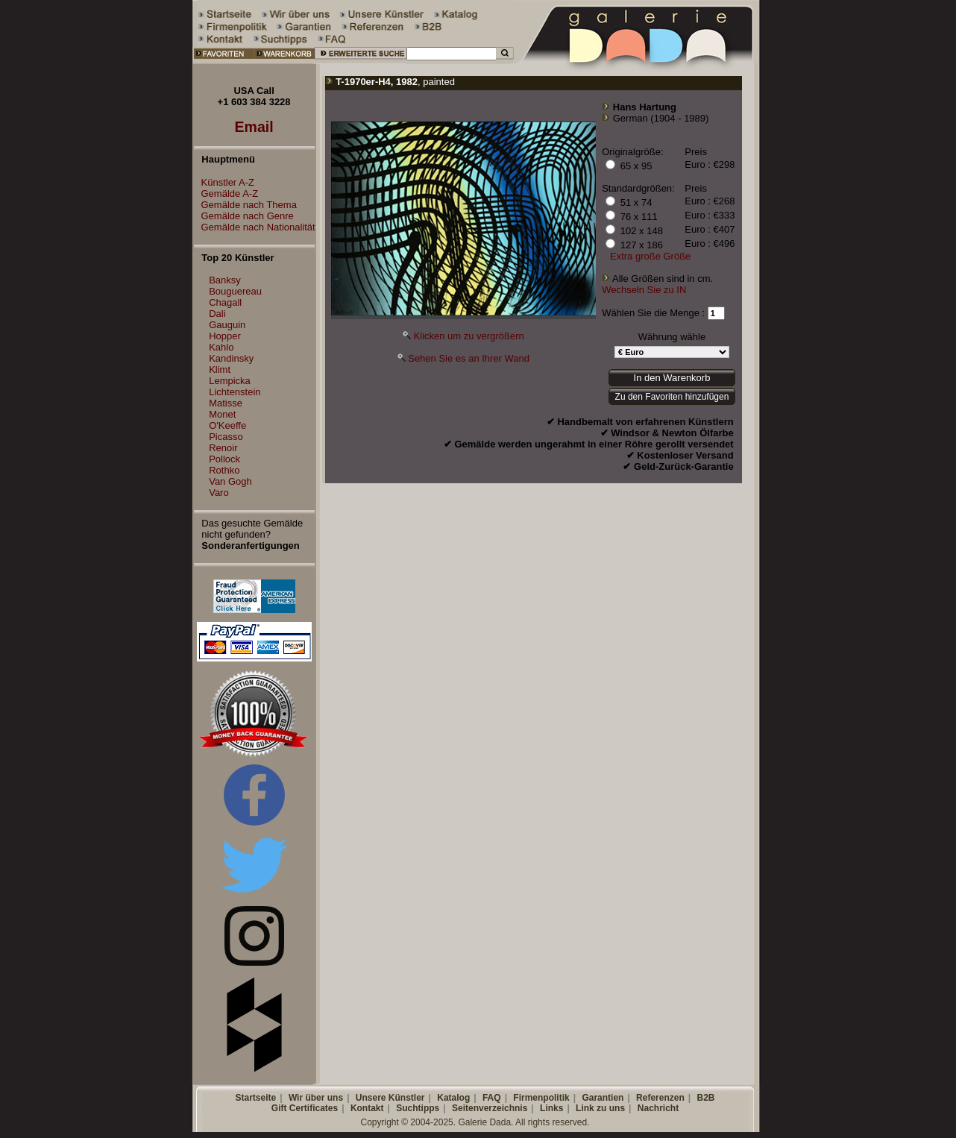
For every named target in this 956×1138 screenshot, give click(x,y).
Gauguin (227, 324)
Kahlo (221, 347)
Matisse (225, 403)
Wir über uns (316, 1098)
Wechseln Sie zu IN (644, 289)
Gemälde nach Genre (244, 215)
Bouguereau (235, 291)
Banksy (225, 280)
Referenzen (660, 1098)
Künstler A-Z (224, 182)
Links (551, 1108)
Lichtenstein (234, 391)
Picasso (226, 436)
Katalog (453, 1098)
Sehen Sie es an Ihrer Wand (468, 358)
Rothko (224, 470)
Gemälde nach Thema (245, 204)
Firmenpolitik (541, 1098)
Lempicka (230, 380)
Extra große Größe (650, 256)
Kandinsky (231, 358)
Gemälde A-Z (226, 193)
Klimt (219, 369)
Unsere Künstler (390, 1098)
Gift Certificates (304, 1108)
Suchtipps (417, 1108)
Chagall (225, 302)
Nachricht (658, 1108)
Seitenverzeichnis (489, 1108)
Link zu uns (600, 1108)
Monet (222, 414)
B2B (705, 1098)
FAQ (491, 1098)
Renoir (223, 447)
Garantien (602, 1098)
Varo (219, 492)
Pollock (224, 459)
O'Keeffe (227, 425)
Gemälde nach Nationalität (254, 227)
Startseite (255, 1098)
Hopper (225, 336)
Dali (217, 313)
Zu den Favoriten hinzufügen (672, 397)
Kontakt (367, 1108)
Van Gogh (230, 481)
